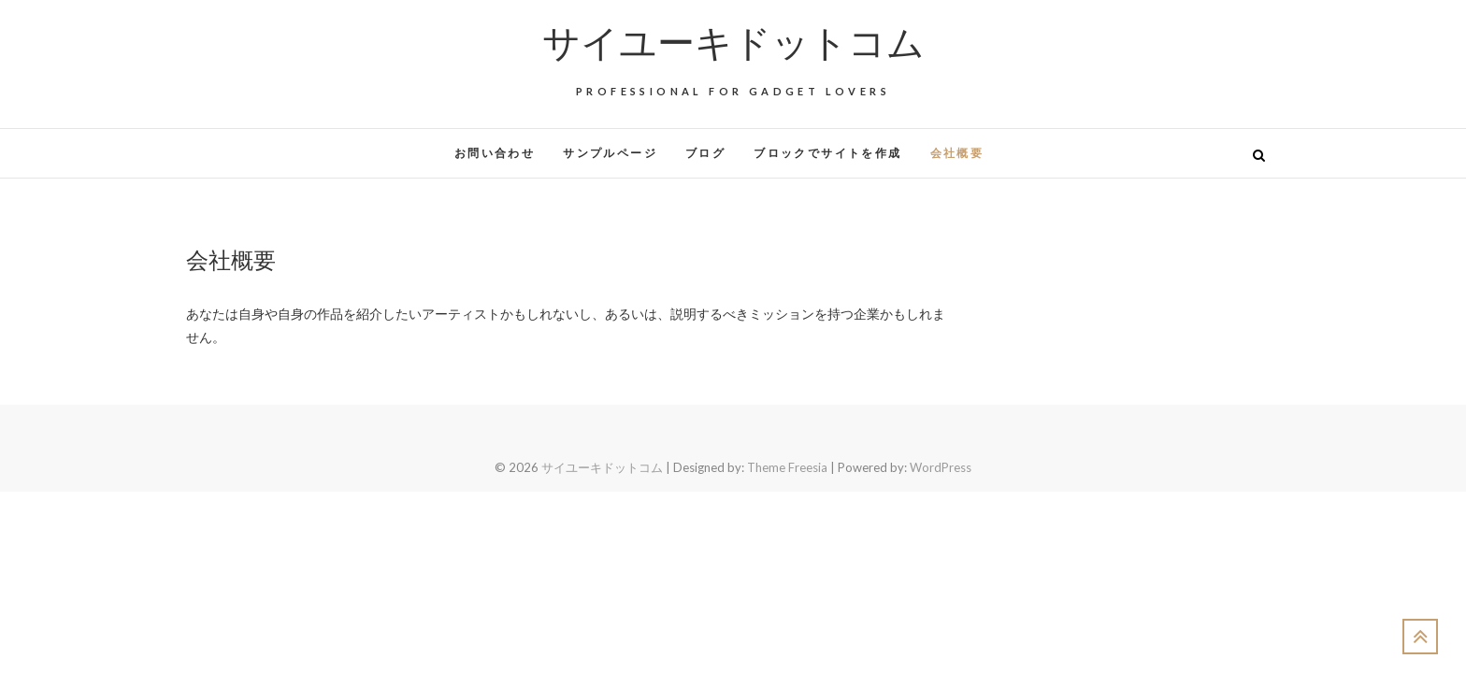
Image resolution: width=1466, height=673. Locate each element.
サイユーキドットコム (733, 41)
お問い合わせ (494, 153)
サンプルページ (610, 153)
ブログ (705, 153)
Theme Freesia (787, 467)
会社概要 (957, 153)
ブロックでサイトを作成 (827, 153)
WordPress (940, 467)
